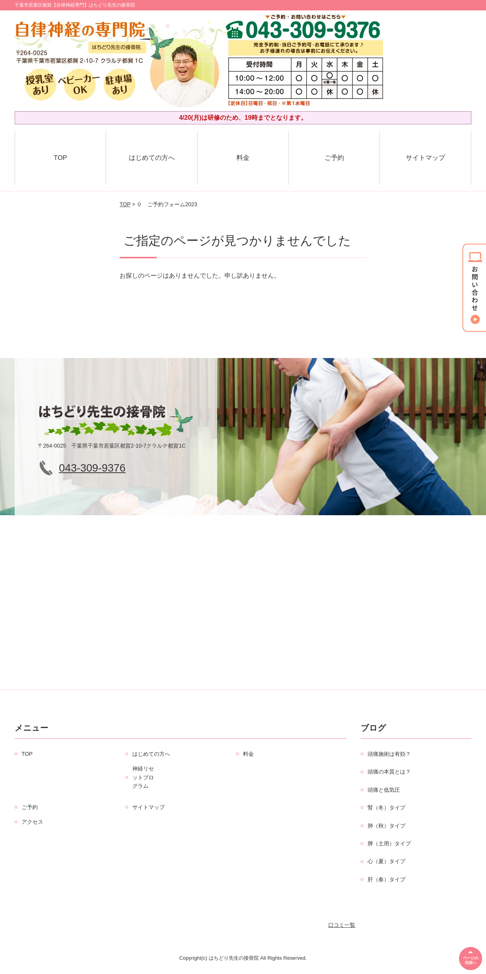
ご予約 (334, 157)
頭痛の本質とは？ (389, 772)
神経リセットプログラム (143, 777)
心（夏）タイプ (386, 861)
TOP (60, 157)
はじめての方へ (152, 157)
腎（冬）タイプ (386, 807)
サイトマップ (425, 157)
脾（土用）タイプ (389, 843)
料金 (243, 157)
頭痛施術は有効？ (389, 754)
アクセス (32, 822)
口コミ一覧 (341, 925)
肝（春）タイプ (386, 879)
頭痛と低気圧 (384, 790)
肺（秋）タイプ (386, 826)
